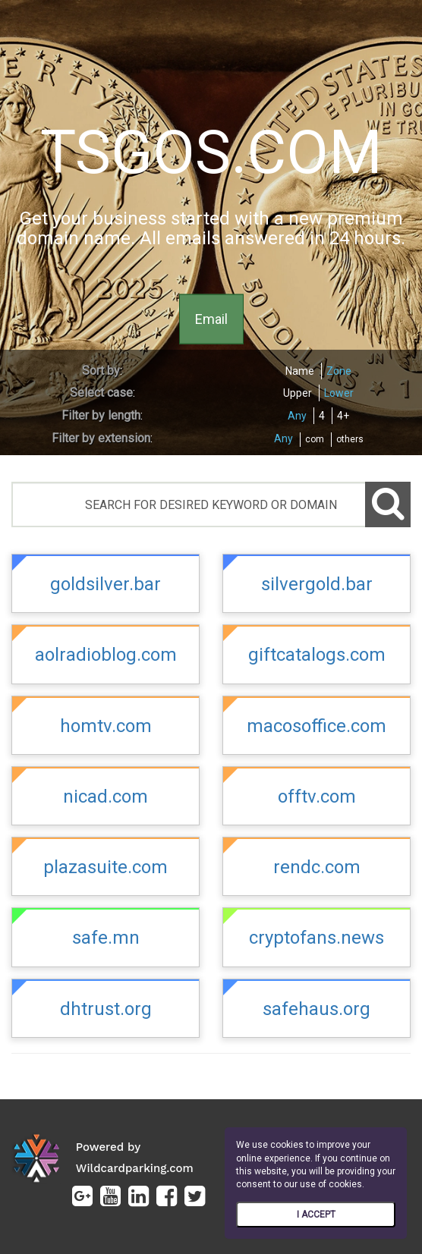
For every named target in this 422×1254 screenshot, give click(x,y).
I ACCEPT (316, 1214)
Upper (297, 393)
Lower (339, 393)
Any (297, 416)
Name (299, 371)
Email (211, 318)
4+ (343, 416)
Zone (338, 371)
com (314, 439)
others (350, 439)
